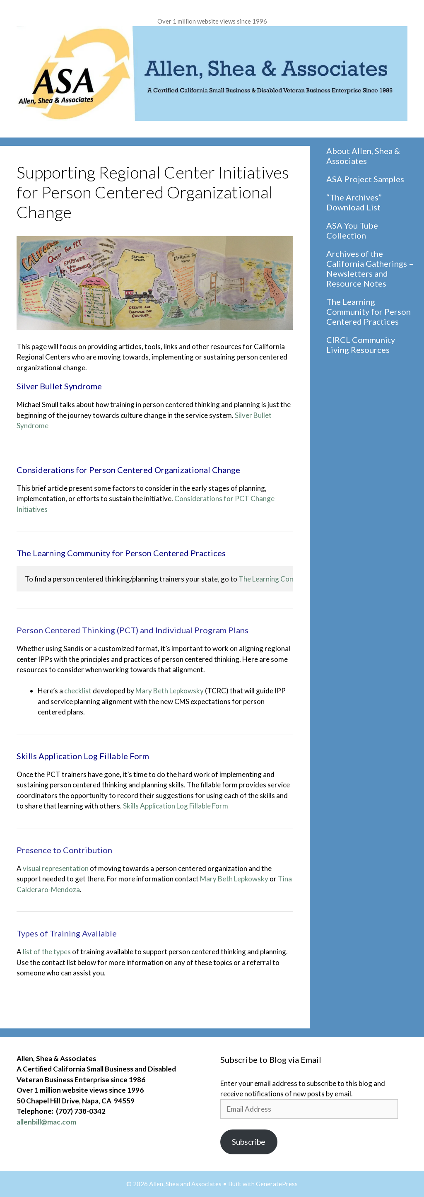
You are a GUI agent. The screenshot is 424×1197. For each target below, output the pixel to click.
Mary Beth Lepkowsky (169, 690)
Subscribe (248, 1141)
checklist (78, 690)
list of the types (47, 951)
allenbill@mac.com (46, 1121)
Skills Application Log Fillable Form (175, 805)
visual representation (56, 868)
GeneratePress (277, 1183)
